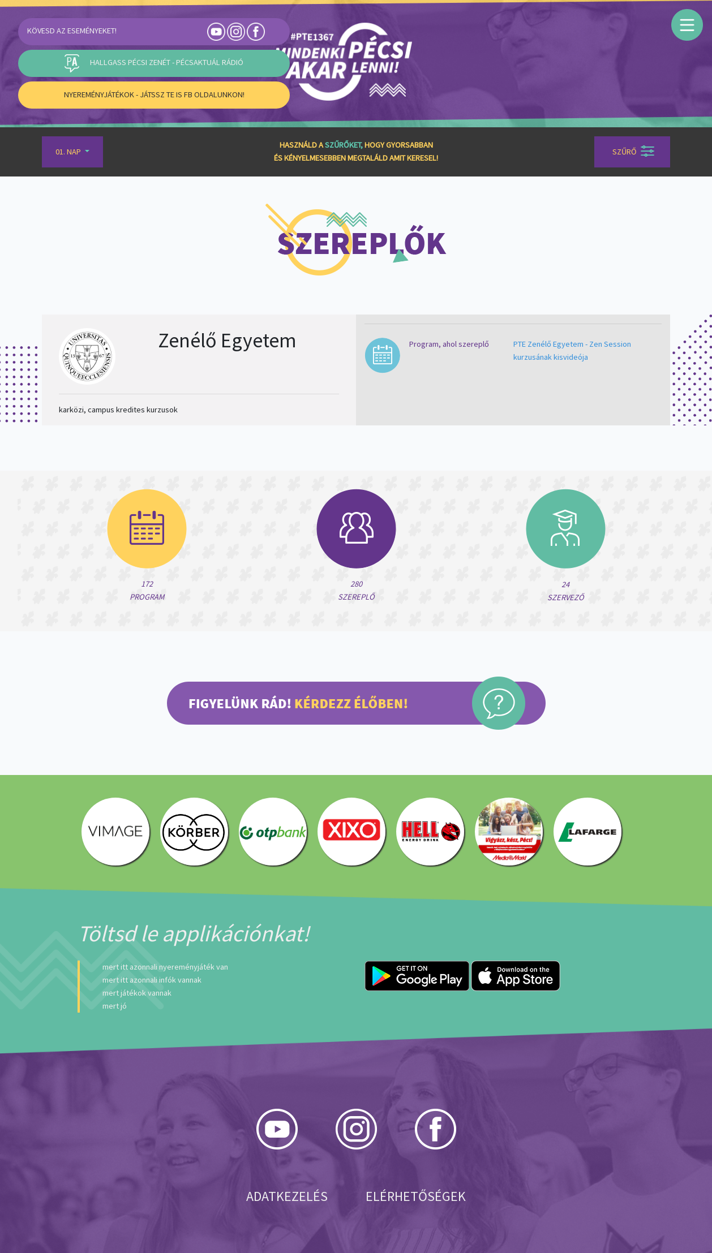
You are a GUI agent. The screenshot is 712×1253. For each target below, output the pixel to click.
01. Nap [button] (69, 152)
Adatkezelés (287, 1196)
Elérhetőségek (416, 1196)
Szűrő (633, 151)
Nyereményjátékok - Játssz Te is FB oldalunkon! (154, 94)
